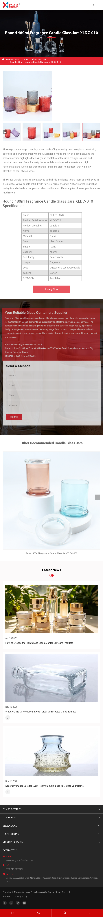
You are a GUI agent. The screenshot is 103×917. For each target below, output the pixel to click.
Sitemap (6, 896)
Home (9, 59)
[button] (5, 132)
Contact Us (10, 850)
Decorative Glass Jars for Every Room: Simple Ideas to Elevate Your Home (44, 785)
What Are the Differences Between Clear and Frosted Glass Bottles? (40, 711)
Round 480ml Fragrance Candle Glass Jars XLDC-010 (35, 62)
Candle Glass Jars (37, 59)
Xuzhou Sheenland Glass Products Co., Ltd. (33, 892)
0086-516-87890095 (24, 356)
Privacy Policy (20, 896)
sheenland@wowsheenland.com (25, 344)
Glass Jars (20, 59)
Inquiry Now (51, 290)
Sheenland (10, 825)
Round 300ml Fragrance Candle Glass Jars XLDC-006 (51, 554)
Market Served (13, 842)
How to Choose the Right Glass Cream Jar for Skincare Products (39, 642)
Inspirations (11, 834)
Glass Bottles (12, 809)
